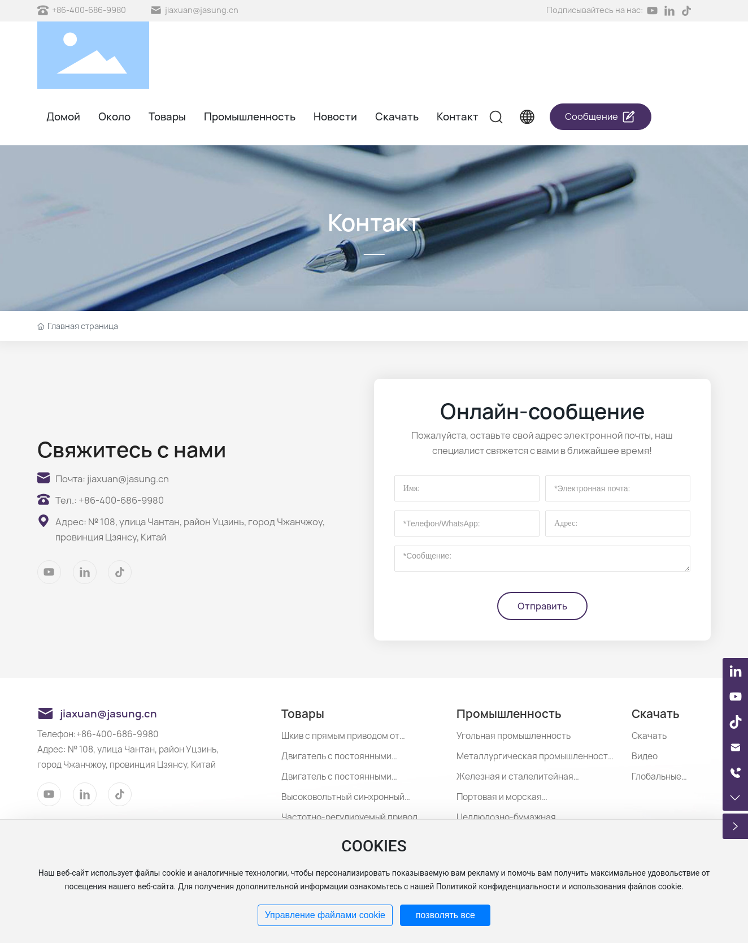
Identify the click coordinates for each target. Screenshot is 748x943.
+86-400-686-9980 (89, 10)
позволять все (445, 915)
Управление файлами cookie (325, 915)
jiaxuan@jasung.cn (201, 10)
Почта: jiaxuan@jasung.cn (112, 479)
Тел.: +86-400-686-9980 (109, 500)
